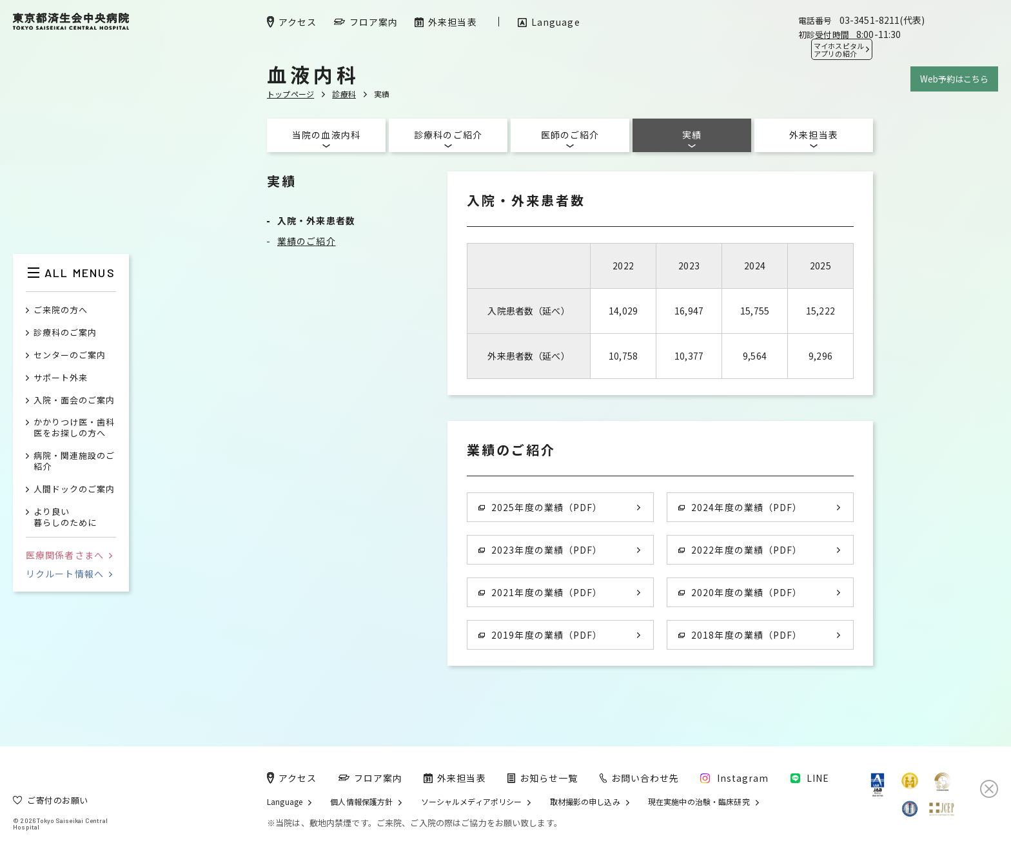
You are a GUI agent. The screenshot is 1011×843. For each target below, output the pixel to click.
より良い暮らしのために (65, 517)
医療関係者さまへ (69, 554)
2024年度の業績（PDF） (740, 507)
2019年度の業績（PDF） (540, 634)
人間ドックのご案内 (74, 489)
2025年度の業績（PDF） (540, 507)
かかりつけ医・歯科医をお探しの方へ (74, 428)
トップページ (290, 93)
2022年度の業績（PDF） (740, 549)
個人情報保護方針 (361, 802)
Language (284, 802)
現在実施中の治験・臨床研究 (699, 802)
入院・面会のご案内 (74, 400)
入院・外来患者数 (316, 220)
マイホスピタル (839, 50)
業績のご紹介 (306, 241)
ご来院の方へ (61, 310)
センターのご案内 (70, 355)
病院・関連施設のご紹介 (74, 461)
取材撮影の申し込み (585, 802)
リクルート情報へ (69, 573)
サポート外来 (61, 378)
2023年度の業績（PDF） (540, 549)
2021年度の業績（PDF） (540, 592)
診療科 (344, 93)
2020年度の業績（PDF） (740, 592)
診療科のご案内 (65, 332)
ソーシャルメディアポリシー (471, 802)
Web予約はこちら (954, 79)
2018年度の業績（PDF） (740, 634)
